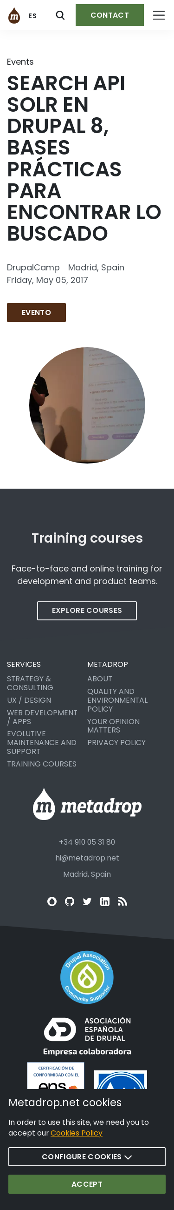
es (32, 15)
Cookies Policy (77, 1143)
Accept (87, 1194)
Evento (36, 312)
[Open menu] (159, 15)
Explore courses (87, 617)
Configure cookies (87, 1166)
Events (20, 61)
